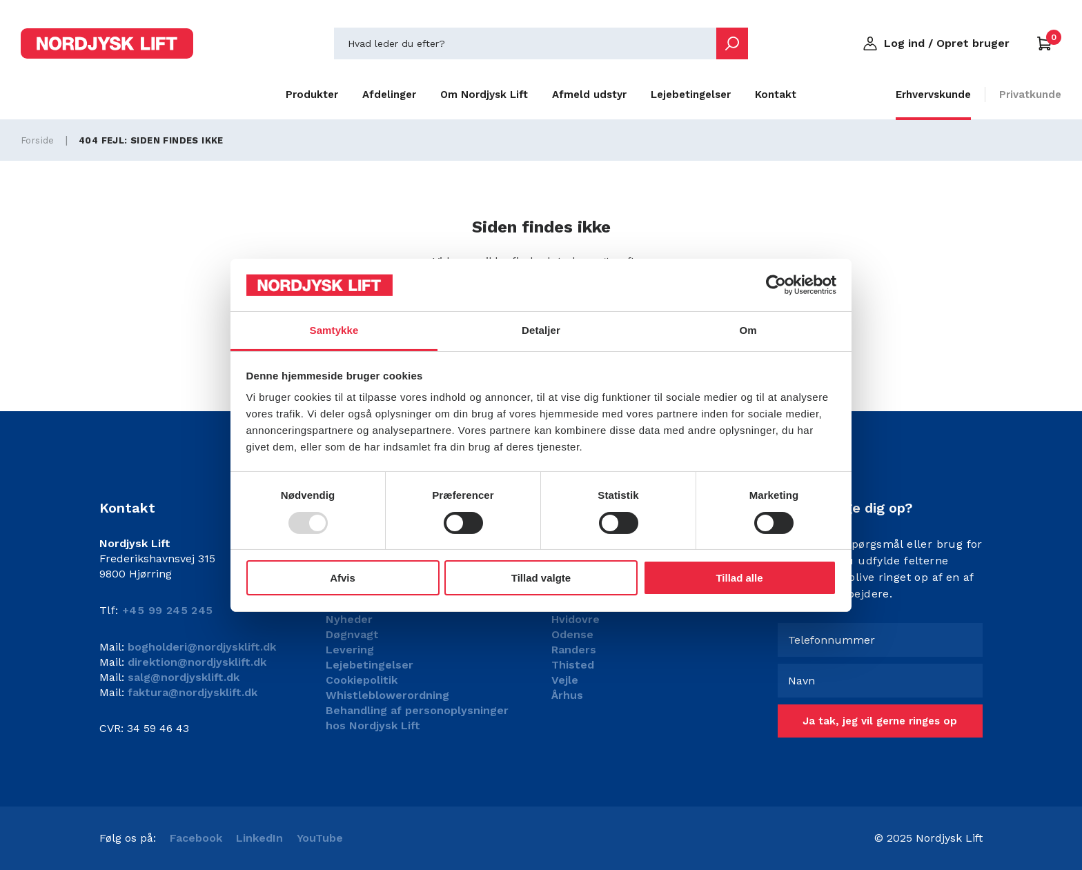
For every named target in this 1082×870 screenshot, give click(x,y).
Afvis (342, 578)
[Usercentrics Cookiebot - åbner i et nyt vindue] (776, 285)
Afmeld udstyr (589, 94)
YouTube (320, 837)
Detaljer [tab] (541, 330)
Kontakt (775, 94)
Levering (350, 649)
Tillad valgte (541, 578)
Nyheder (349, 619)
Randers (573, 649)
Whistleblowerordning (387, 695)
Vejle (564, 679)
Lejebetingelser (691, 94)
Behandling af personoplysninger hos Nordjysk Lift (417, 718)
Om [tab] (747, 330)
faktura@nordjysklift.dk (190, 692)
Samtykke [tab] (334, 330)
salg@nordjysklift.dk (181, 677)
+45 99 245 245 (167, 610)
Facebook (196, 837)
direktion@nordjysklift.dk (195, 662)
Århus (567, 695)
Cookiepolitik (361, 679)
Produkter (312, 94)
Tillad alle (739, 578)
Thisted (572, 664)
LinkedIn (259, 837)
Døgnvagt (352, 634)
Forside (38, 140)
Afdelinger (389, 94)
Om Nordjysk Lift (484, 94)
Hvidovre (575, 619)
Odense (572, 634)
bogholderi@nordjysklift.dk (200, 646)
